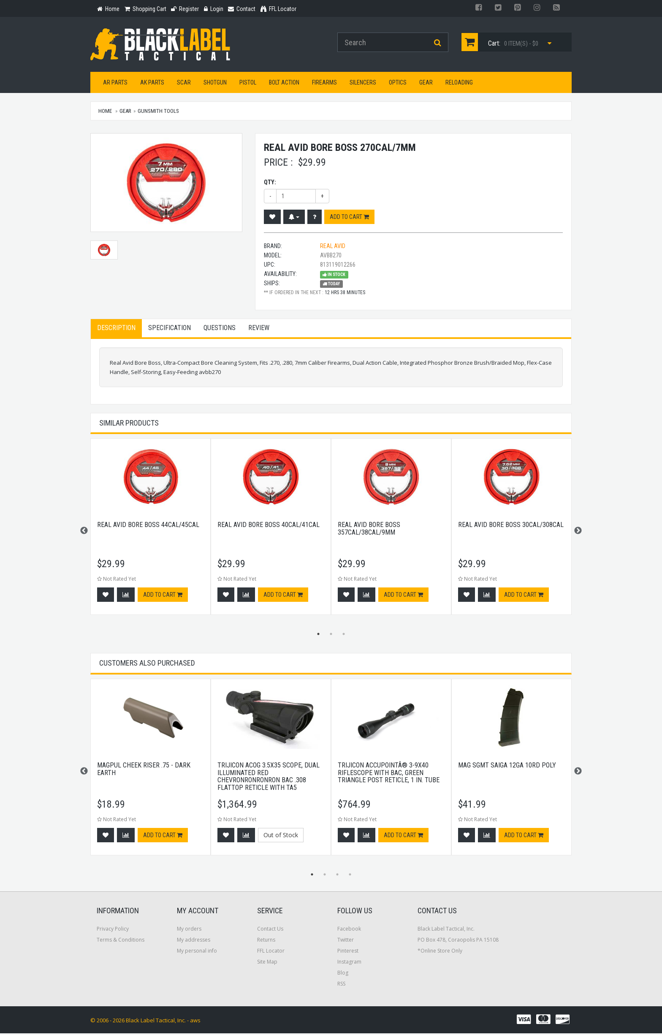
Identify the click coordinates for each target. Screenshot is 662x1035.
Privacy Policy (113, 930)
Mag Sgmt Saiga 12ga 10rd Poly (507, 767)
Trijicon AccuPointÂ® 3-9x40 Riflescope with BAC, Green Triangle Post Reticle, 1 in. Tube (389, 774)
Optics (398, 84)
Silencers (363, 84)
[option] (150, 532)
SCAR (184, 84)
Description (116, 329)
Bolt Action (284, 84)
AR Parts (115, 84)
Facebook (349, 930)
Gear (426, 84)
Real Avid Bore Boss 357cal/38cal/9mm (369, 530)
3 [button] (343, 635)
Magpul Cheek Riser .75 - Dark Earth (143, 770)
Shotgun (215, 84)
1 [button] (318, 635)
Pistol (247, 84)
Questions (219, 329)
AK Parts (152, 84)
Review (258, 329)
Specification (169, 329)
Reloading (459, 84)
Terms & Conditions (120, 941)
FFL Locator (271, 952)
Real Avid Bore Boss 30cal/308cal (511, 526)
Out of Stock (280, 837)
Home (105, 112)
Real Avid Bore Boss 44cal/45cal (148, 526)
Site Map (267, 963)
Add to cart (349, 218)
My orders (189, 930)
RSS (341, 985)
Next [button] (578, 532)
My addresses (193, 941)
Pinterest (347, 952)
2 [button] (331, 635)
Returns (266, 941)
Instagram (349, 963)
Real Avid (332, 247)
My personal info (197, 952)
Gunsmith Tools (158, 112)
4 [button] (350, 876)
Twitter (345, 941)
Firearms (324, 84)
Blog (342, 974)
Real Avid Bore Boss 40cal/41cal (268, 526)
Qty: (270, 183)
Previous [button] (84, 532)
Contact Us (270, 930)
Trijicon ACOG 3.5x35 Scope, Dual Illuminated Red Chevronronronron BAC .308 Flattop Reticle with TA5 (268, 778)
